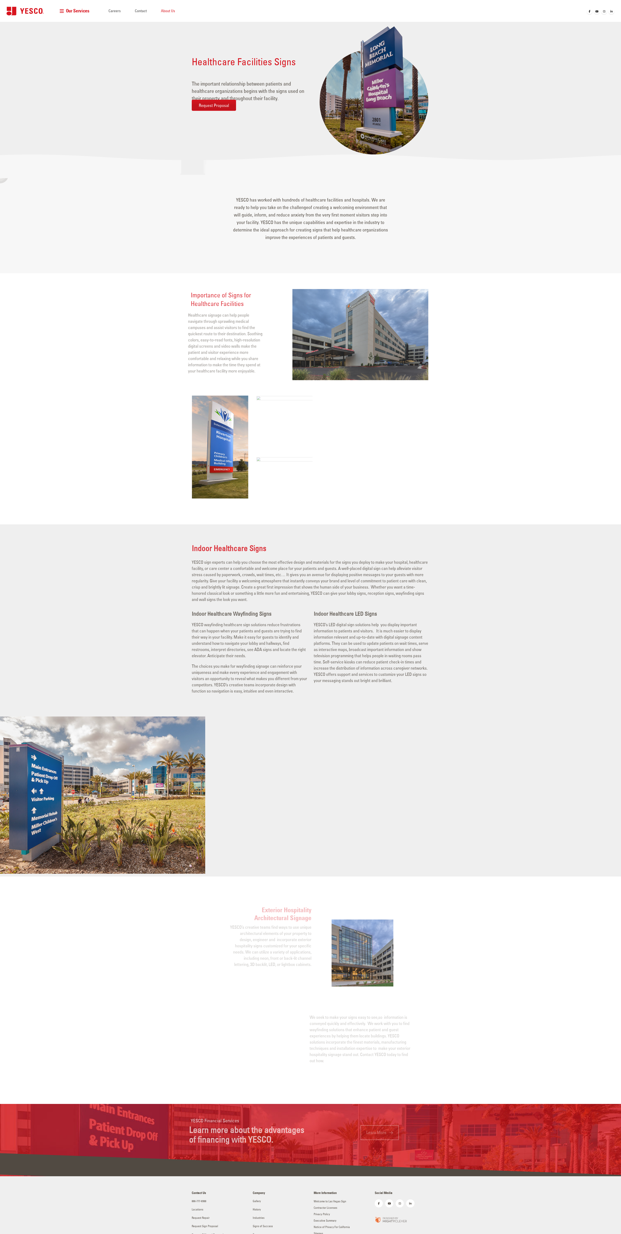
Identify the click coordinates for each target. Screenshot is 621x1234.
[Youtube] (597, 11)
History (257, 1209)
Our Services (77, 11)
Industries (258, 1218)
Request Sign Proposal (205, 1226)
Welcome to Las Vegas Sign (330, 1201)
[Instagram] (604, 11)
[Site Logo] (25, 11)
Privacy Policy (322, 1214)
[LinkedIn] (611, 11)
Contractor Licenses (325, 1208)
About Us (168, 10)
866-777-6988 (199, 1201)
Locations (197, 1209)
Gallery (257, 1201)
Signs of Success (263, 1226)
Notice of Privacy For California (332, 1227)
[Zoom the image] (391, 1219)
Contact (141, 10)
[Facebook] (590, 11)
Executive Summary (325, 1220)
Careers (114, 10)
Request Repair (200, 1218)
